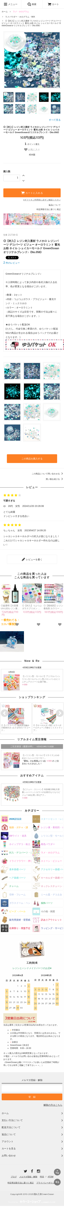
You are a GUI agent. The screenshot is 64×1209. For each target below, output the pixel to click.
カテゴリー (32, 810)
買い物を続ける (55, 479)
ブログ (14, 1177)
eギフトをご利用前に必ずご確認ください (42, 200)
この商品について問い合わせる (48, 474)
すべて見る (55, 119)
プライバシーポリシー (46, 1183)
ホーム (5, 11)
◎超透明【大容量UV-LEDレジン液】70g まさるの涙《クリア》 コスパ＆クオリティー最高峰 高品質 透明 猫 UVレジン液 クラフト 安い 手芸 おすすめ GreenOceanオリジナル (10, 607)
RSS (42, 1177)
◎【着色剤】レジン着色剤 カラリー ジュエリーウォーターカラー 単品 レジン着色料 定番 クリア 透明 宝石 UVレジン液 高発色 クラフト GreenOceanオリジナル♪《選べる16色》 (53, 607)
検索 (32, 4)
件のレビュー (11, 262)
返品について (55, 205)
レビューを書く (32, 559)
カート (53, 4)
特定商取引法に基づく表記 (49, 209)
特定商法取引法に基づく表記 (21, 1183)
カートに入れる (32, 193)
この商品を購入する (32, 458)
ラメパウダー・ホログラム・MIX (20, 17)
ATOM (50, 1177)
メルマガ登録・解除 (28, 1177)
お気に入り (32, 149)
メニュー (10, 4)
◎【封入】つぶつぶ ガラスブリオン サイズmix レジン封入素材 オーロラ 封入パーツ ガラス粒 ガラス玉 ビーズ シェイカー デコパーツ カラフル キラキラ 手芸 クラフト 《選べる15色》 (32, 607)
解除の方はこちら (53, 1105)
